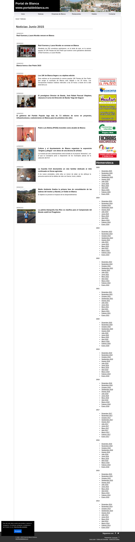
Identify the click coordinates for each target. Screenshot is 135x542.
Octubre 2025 (106, 175)
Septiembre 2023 (107, 238)
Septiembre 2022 (107, 268)
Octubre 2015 (106, 478)
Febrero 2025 (106, 192)
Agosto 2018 (106, 391)
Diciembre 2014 (107, 504)
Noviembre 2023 (107, 234)
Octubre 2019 (106, 357)
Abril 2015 (105, 491)
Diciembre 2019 (107, 353)
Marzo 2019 (106, 372)
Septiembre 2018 (107, 389)
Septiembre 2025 (107, 177)
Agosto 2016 (106, 452)
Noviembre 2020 (107, 324)
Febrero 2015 (106, 495)
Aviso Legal (92, 539)
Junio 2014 (105, 517)
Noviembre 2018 (107, 385)
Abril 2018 (105, 400)
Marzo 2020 (106, 341)
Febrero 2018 (106, 404)
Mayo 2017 (105, 428)
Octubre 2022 (106, 266)
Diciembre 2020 (107, 322)
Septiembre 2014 (107, 511)
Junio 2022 (105, 274)
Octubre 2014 (106, 508)
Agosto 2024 (106, 210)
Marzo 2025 (106, 190)
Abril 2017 (105, 430)
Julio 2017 (105, 424)
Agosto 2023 (106, 240)
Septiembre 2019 (107, 359)
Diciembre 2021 (107, 292)
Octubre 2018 (106, 387)
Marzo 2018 (106, 402)
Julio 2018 (105, 394)
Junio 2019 (105, 365)
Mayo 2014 (105, 519)
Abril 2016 (105, 460)
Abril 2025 (105, 188)
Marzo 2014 (106, 523)
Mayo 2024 (105, 216)
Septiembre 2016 (107, 450)
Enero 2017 (105, 436)
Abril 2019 (105, 369)
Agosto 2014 (106, 513)
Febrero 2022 (106, 283)
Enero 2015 (105, 497)
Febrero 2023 (106, 252)
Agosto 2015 (106, 482)
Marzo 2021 (106, 311)
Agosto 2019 (106, 361)
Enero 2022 (105, 285)
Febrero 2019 (106, 374)
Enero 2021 (105, 315)
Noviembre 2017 (107, 415)
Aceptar (18, 531)
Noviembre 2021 (107, 294)
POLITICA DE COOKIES (20, 527)
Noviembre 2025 (107, 173)
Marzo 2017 (106, 432)
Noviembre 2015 (107, 476)
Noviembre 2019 (107, 355)
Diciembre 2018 (107, 383)
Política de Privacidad (102, 539)
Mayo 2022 (105, 276)
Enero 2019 (105, 376)
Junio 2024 (105, 214)
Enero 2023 (105, 255)
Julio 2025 (105, 181)
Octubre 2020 (106, 327)
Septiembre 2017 (107, 420)
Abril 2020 (105, 339)
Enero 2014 (105, 527)
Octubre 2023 (106, 236)
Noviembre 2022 (107, 264)
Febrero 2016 (106, 465)
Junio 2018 (105, 396)
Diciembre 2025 (107, 171)
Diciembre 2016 (107, 444)
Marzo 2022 (106, 281)
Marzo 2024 (106, 220)
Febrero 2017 (106, 434)
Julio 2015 (105, 484)
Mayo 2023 (105, 246)
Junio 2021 (105, 305)
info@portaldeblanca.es (22, 539)
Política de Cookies (114, 539)
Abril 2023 (105, 248)
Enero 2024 (105, 224)
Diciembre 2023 (107, 231)
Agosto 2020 (106, 331)
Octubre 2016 (106, 448)
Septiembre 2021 (107, 298)
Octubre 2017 (106, 418)
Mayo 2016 (105, 458)
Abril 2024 (105, 218)
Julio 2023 (105, 242)
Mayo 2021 (105, 307)
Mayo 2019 (105, 367)
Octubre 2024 (106, 205)
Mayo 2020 (105, 337)
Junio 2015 (105, 486)
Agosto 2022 (106, 270)
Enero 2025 (105, 194)
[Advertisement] (107, 47)
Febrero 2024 (106, 222)
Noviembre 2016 (107, 446)
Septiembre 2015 (107, 480)
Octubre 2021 (106, 296)
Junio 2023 (105, 244)
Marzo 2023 (106, 250)
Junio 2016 (105, 456)
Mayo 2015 (105, 489)
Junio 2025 (105, 183)
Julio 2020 (105, 333)
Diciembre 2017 (107, 413)
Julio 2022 (105, 272)
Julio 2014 (105, 515)
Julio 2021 (105, 303)
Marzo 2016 (106, 462)
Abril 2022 (105, 279)
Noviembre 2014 (107, 506)
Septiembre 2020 (107, 329)
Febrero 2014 (106, 525)
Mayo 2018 (105, 398)
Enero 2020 (105, 345)
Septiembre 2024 (107, 207)
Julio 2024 (105, 212)
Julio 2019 (105, 363)
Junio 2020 (105, 335)
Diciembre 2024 (107, 201)
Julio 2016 (105, 454)
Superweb (114, 537)
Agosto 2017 (106, 422)
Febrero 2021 (106, 313)
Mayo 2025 (105, 186)
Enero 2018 (105, 406)
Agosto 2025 (106, 179)
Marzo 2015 (106, 493)
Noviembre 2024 (107, 203)
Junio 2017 (105, 426)
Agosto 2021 (106, 300)
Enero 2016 (105, 467)
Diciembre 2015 (107, 474)
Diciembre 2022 (107, 262)
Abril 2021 (105, 309)
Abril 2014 (105, 521)
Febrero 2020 (106, 343)
